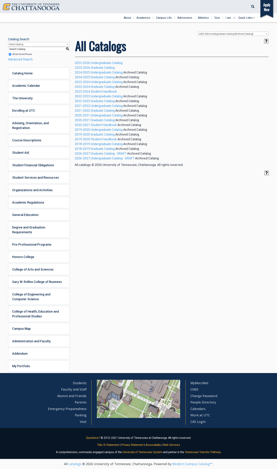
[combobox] (233, 34)
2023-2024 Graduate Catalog (95, 87)
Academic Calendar (26, 85)
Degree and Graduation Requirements (28, 229)
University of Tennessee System (142, 452)
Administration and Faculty (31, 341)
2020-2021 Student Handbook (96, 125)
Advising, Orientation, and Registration (30, 125)
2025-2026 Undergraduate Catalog (99, 63)
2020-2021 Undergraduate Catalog (99, 115)
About (127, 17)
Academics (143, 17)
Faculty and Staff (74, 389)
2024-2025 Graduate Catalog (95, 77)
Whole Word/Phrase (22, 54)
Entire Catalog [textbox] (16, 44)
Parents (81, 402)
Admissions (184, 17)
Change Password (203, 396)
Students (80, 383)
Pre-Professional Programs (31, 244)
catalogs (75, 464)
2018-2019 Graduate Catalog (95, 149)
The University (22, 98)
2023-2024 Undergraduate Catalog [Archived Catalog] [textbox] (226, 34)
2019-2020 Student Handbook (96, 139)
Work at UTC (200, 415)
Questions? (93, 437)
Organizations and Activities (32, 190)
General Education (25, 215)
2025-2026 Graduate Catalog (95, 67)
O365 (194, 389)
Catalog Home (22, 73)
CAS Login (197, 422)
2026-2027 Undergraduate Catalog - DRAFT (104, 158)
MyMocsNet (199, 383)
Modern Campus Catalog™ (192, 464)
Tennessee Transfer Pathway (202, 452)
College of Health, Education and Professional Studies (35, 314)
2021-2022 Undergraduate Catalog (99, 106)
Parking (81, 415)
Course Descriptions (26, 140)
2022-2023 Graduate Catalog (95, 101)
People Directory (203, 402)
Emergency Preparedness (67, 409)
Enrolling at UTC (23, 110)
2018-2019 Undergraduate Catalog (99, 144)
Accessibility (153, 445)
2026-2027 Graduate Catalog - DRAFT (100, 153)
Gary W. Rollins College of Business (37, 282)
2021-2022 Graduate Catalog (95, 110)
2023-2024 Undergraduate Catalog (99, 82)
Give (217, 17)
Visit (83, 422)
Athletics (203, 17)
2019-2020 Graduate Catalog (95, 134)
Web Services (171, 445)
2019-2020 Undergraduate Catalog (99, 129)
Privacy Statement (132, 445)
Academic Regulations (28, 202)
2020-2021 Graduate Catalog (95, 120)
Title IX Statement (108, 445)
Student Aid (20, 152)
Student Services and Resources (35, 177)
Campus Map (21, 328)
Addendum (20, 353)
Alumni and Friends (72, 396)
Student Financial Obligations (33, 165)
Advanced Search (20, 59)
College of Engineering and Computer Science (31, 296)
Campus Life (164, 17)
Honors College (23, 257)
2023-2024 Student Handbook (96, 91)
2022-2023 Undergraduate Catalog (99, 96)
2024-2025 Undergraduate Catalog (99, 72)
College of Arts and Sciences (33, 269)
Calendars (197, 409)
